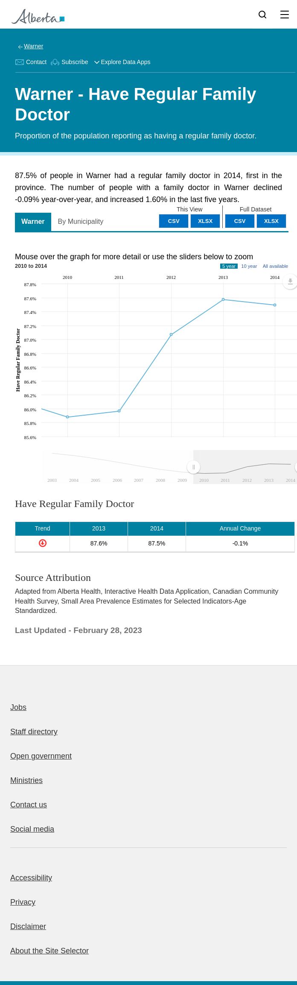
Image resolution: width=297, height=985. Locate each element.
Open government (41, 756)
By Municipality (81, 221)
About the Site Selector (49, 951)
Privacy (22, 902)
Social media (32, 829)
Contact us (28, 804)
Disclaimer (28, 926)
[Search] (262, 14)
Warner (33, 46)
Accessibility (31, 878)
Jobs (18, 707)
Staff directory (34, 731)
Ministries (26, 780)
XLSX (271, 221)
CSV (240, 221)
